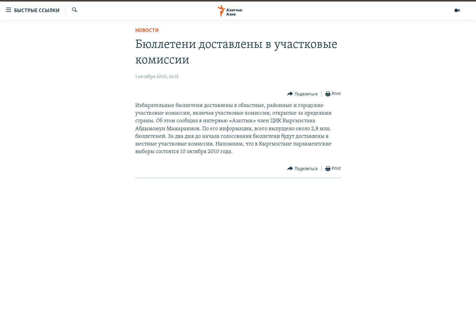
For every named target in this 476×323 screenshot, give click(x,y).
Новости (147, 31)
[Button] (302, 94)
